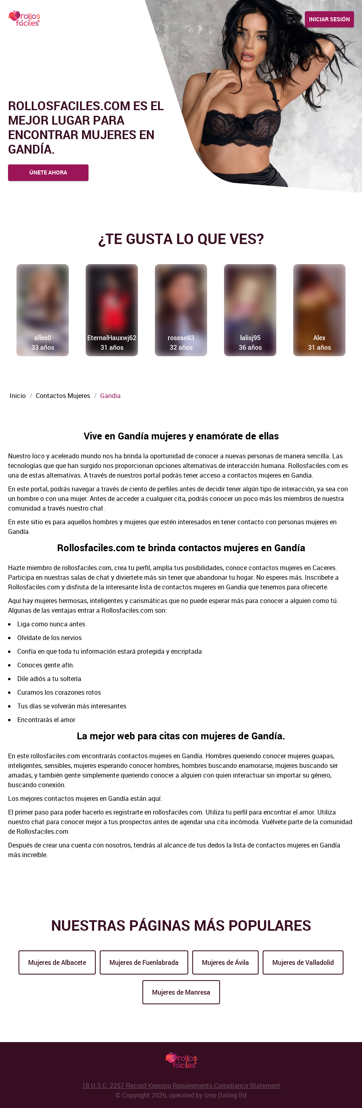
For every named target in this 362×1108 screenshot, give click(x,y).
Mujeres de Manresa (181, 992)
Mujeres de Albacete (57, 962)
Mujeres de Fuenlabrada (144, 962)
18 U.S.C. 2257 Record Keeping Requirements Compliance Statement (181, 1085)
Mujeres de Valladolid (303, 962)
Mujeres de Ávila (225, 962)
